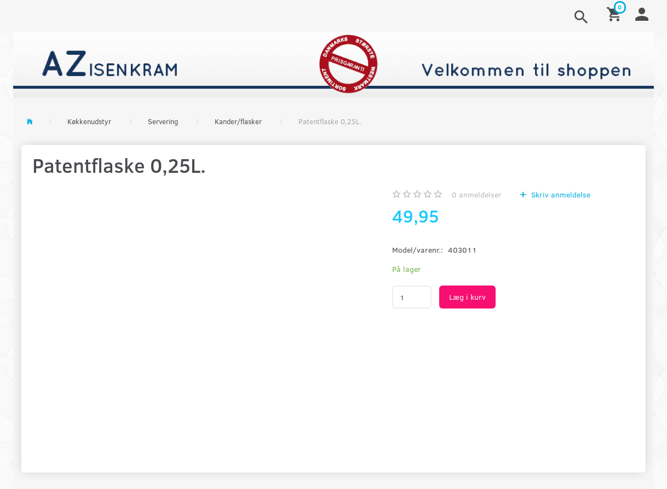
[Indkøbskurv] (615, 13)
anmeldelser (477, 194)
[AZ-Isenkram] (333, 64)
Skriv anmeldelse (559, 194)
